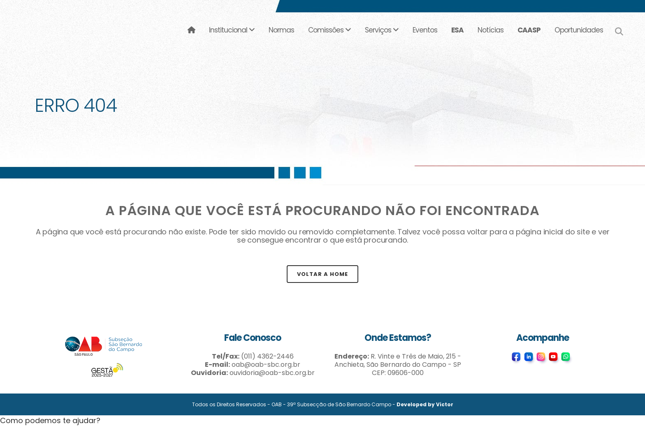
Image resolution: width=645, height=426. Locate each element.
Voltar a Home (322, 274)
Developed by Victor (425, 404)
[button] (50, 420)
